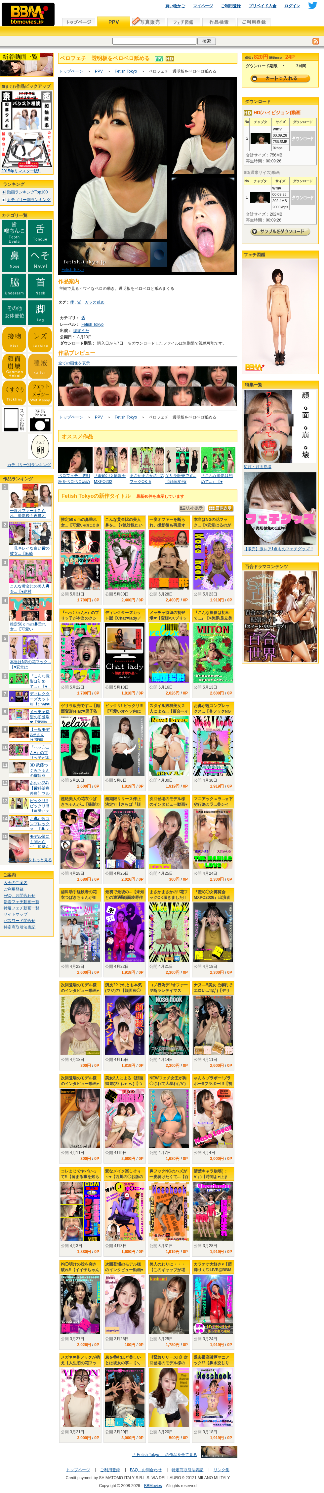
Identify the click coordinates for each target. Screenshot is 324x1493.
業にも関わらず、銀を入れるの (40, 844)
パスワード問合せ (19, 920)
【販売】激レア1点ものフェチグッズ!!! (278, 549)
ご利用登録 (231, 6)
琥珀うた (81, 330)
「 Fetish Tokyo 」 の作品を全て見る (164, 1454)
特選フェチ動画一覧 (21, 908)
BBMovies (153, 1485)
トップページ (71, 71)
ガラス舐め (94, 302)
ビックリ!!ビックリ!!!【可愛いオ (40, 805)
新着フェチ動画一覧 (21, 901)
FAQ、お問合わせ (19, 895)
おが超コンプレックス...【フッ (40, 826)
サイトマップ (15, 914)
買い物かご (175, 6)
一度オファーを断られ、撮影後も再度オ (28, 513)
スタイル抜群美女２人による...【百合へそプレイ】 (168, 711)
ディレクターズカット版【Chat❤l (40, 699)
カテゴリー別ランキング (29, 199)
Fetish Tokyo (126, 71)
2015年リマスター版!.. (21, 171)
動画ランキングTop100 (27, 192)
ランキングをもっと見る (30, 860)
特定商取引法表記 (19, 927)
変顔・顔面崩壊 (257, 466)
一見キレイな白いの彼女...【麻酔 (30, 551)
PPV (99, 71)
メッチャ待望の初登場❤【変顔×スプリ (40, 719)
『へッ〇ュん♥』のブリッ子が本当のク (40, 755)
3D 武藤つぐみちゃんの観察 (40, 770)
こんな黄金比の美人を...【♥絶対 (30, 589)
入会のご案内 (15, 882)
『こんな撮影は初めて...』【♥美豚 (40, 684)
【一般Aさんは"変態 (40, 734)
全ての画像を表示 (74, 363)
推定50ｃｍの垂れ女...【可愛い (28, 627)
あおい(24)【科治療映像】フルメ (40, 791)
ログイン (292, 6)
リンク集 (221, 1470)
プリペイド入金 (262, 6)
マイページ (203, 6)
